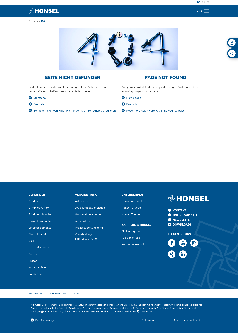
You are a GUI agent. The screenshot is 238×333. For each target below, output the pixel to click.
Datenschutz (58, 293)
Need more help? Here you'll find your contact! (155, 110)
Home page (133, 98)
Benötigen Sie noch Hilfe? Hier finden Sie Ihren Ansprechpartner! (74, 110)
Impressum (36, 293)
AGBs (77, 293)
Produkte (39, 104)
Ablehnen (148, 320)
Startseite (34, 21)
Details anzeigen (45, 320)
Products (132, 104)
